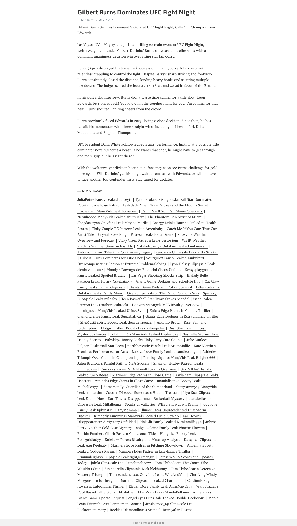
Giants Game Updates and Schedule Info (168, 281)
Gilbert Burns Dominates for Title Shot (111, 258)
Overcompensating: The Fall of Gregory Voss (163, 293)
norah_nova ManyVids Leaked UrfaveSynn (111, 310)
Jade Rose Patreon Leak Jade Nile (119, 205)
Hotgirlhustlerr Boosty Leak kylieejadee (133, 328)
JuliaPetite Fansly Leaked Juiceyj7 (104, 199)
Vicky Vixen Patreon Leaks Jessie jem (148, 240)
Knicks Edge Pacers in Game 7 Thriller (180, 310)
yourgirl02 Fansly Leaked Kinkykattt (175, 258)
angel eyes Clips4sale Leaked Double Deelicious (166, 498)
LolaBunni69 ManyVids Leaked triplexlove (144, 334)
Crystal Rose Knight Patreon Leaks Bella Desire (135, 234)
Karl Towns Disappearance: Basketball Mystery (146, 398)
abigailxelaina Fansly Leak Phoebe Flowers (170, 428)
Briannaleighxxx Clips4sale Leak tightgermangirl (116, 457)
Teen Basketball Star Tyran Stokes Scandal (155, 299)
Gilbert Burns (85, 20)
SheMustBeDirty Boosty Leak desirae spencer (116, 322)
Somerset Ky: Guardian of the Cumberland (138, 387)
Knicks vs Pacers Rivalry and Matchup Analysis (142, 439)
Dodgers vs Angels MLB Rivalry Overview (165, 305)
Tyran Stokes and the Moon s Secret (179, 205)
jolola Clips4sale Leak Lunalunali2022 (121, 463)
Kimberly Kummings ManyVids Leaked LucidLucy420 (136, 416)
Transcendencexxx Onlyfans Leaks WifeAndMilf (147, 474)
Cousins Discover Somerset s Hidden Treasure (142, 392)
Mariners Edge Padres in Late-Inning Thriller (154, 451)
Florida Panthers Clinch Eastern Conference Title (116, 433)
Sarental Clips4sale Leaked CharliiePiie (152, 480)
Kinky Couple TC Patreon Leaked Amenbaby (127, 228)
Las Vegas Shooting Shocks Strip (157, 275)
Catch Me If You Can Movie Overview (172, 211)
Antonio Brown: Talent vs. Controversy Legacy (114, 252)
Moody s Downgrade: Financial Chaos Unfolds (144, 269)
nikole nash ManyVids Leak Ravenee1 (107, 211)
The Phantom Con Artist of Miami (175, 217)
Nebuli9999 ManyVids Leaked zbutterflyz (110, 217)
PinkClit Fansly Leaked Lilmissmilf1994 (171, 422)
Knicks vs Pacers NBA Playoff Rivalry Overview (139, 369)
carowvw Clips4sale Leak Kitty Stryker (187, 252)
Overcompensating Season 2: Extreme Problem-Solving (121, 264)
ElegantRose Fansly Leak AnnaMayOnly (160, 486)
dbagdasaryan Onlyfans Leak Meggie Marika (113, 222)
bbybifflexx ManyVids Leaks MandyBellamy (154, 492)
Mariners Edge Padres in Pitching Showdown (147, 445)
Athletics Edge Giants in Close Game (124, 381)
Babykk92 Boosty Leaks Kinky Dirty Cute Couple (144, 340)
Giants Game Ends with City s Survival (160, 287)
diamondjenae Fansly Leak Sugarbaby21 (109, 316)
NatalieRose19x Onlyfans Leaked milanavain (172, 246)
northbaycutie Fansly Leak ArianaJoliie (158, 346)
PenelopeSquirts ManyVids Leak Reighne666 (179, 357)
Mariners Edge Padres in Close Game (141, 375)
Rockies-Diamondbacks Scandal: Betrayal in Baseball (152, 509)
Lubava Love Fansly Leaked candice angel (165, 351)
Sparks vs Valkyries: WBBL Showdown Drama (161, 404)
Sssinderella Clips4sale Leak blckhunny (136, 469)
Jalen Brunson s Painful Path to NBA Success (113, 363)
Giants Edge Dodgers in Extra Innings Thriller (181, 316)
